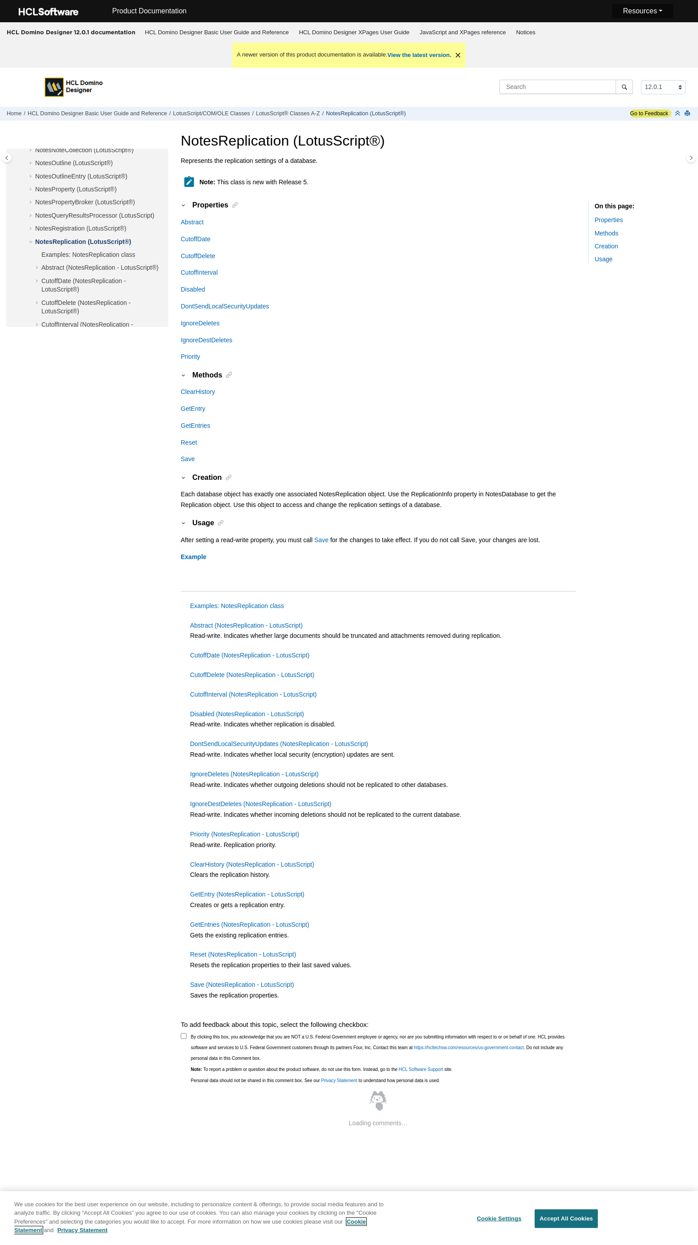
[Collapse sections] (678, 114)
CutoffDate (196, 239)
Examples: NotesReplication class (88, 254)
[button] (31, 150)
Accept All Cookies (566, 1222)
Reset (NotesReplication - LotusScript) (243, 954)
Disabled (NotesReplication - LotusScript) (247, 714)
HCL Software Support (421, 1069)
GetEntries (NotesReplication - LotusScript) (249, 924)
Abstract (192, 222)
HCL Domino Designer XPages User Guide (354, 32)
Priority (190, 356)
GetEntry (193, 408)
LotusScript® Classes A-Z (288, 113)
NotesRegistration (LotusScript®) (80, 228)
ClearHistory (198, 391)
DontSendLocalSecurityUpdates (225, 306)
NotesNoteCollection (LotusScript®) (84, 150)
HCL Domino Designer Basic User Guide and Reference (217, 32)
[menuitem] (217, 32)
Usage (604, 259)
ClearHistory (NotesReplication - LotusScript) (252, 864)
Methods (607, 233)
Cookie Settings (499, 1222)
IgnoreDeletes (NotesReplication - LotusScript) (254, 774)
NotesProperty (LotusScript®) (76, 189)
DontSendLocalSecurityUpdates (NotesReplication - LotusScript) (279, 743)
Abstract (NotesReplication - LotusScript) (246, 625)
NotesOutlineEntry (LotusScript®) (81, 176)
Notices (525, 32)
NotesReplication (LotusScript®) (366, 113)
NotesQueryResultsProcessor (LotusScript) (94, 215)
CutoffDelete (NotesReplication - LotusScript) (252, 674)
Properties (609, 219)
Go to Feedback (649, 113)
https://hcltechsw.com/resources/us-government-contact (469, 1047)
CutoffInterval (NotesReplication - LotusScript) (253, 694)
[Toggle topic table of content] (691, 157)
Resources (640, 11)
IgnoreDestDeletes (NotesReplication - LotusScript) (260, 803)
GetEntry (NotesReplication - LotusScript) (247, 894)
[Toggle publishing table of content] (7, 157)
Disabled (193, 289)
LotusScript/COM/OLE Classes (211, 113)
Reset (189, 442)
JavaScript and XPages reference (463, 32)
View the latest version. (419, 55)
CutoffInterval (199, 272)
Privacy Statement (339, 1080)
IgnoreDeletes (200, 323)
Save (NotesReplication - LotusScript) (242, 984)
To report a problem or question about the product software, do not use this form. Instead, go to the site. (322, 1069)
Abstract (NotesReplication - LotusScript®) (99, 267)
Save (188, 458)
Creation (606, 246)
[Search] (624, 87)
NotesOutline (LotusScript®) (74, 162)
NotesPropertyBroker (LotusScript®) (85, 202)
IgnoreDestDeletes (206, 340)
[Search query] (566, 87)
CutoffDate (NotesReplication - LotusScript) (249, 655)
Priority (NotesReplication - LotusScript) (244, 834)
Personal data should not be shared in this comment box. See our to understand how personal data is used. (315, 1080)
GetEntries (195, 425)
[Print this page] (688, 114)
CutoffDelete (198, 256)
